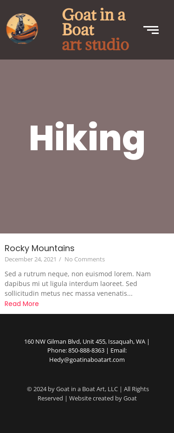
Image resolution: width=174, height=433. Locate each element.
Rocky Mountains (40, 248)
